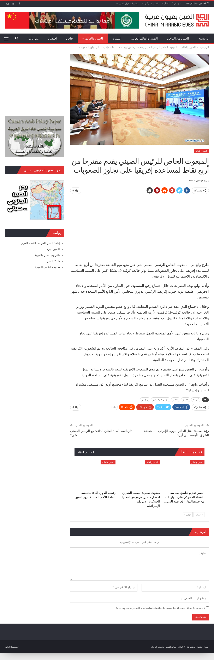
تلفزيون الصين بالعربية (47, 255)
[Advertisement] (139, 226)
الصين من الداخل (178, 38)
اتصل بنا (165, 3)
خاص (69, 38)
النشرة (116, 38)
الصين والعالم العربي (144, 38)
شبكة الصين (53, 261)
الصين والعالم (94, 38)
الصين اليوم (53, 249)
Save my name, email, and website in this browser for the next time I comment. (160, 607)
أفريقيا (196, 399)
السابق (199, 514)
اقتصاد (52, 38)
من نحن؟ (176, 3)
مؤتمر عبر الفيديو (160, 399)
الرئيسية (203, 38)
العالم (175, 399)
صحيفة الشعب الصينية (47, 267)
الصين (186, 399)
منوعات (34, 38)
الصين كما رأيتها (151, 3)
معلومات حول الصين (128, 3)
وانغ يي (145, 399)
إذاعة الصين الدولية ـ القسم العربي (40, 243)
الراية (8, 646)
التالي (187, 514)
